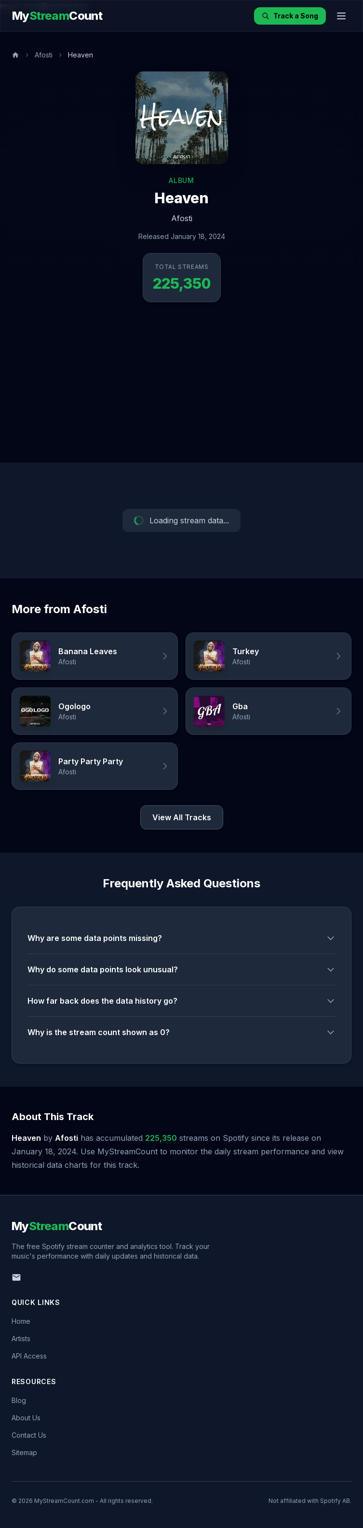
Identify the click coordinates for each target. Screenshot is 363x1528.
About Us (26, 1418)
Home (21, 1321)
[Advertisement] (181, 390)
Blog (19, 1400)
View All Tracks (181, 817)
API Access (29, 1356)
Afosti (44, 55)
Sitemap (24, 1452)
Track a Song (290, 16)
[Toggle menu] (341, 16)
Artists (21, 1338)
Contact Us (29, 1435)
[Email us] (16, 1277)
